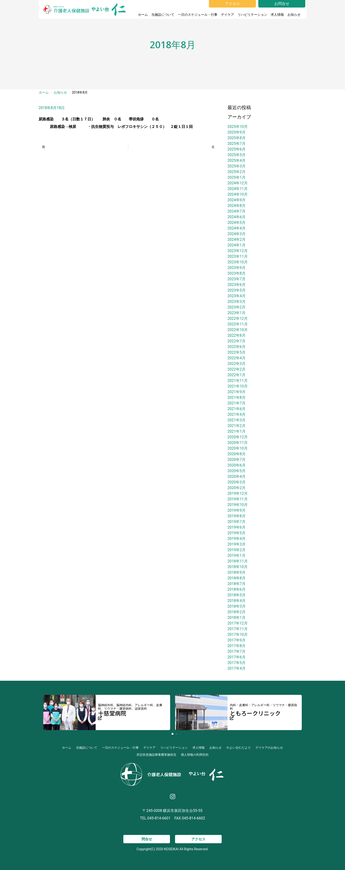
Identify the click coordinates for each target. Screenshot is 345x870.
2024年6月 (236, 217)
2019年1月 (236, 555)
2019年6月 (236, 527)
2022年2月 (236, 369)
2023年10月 (237, 262)
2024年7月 (236, 211)
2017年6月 (236, 657)
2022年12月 (237, 318)
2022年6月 (236, 346)
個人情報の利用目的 (194, 754)
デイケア (227, 14)
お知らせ (295, 14)
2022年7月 (236, 341)
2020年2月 (236, 488)
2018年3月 (236, 606)
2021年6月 (236, 409)
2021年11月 (237, 380)
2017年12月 (237, 623)
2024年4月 (236, 228)
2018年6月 (236, 589)
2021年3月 (236, 420)
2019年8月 (236, 516)
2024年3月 (236, 234)
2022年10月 (237, 330)
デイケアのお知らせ (269, 747)
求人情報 (277, 14)
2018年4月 (236, 600)
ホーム (143, 14)
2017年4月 (236, 668)
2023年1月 (236, 313)
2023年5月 (236, 290)
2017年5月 (236, 662)
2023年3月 (236, 301)
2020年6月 (236, 465)
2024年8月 (236, 205)
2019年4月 (236, 538)
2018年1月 (236, 617)
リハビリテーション (252, 14)
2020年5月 (236, 471)
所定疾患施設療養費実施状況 (156, 754)
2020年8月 (236, 454)
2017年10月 (237, 634)
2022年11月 (237, 324)
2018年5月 (236, 595)
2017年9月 (236, 640)
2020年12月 (237, 437)
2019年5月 (236, 533)
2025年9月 (236, 132)
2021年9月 (236, 392)
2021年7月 (236, 403)
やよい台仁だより (238, 747)
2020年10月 (237, 448)
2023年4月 (236, 296)
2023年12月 (237, 251)
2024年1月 (236, 245)
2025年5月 (236, 155)
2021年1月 (236, 431)
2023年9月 (236, 267)
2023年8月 (236, 273)
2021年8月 (236, 397)
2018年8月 (236, 578)
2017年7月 (236, 651)
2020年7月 (236, 459)
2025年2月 (236, 172)
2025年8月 (236, 138)
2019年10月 (237, 504)
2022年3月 (236, 363)
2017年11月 (237, 629)
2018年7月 (236, 583)
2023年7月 (236, 279)
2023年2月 (236, 307)
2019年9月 (236, 510)
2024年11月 (237, 188)
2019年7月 (236, 521)
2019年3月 (236, 544)
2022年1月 (236, 375)
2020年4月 (236, 476)
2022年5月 (236, 352)
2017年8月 (236, 646)
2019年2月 (236, 550)
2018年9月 (236, 572)
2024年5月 (236, 222)
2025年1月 (236, 177)
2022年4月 (236, 358)
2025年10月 (237, 126)
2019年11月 (237, 499)
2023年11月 (237, 256)
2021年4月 (236, 414)
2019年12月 (237, 493)
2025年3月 (236, 166)
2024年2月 (236, 239)
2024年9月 (236, 200)
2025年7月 (236, 143)
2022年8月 (236, 335)
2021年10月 (237, 386)
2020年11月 (237, 442)
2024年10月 (237, 194)
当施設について (162, 14)
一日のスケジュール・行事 (197, 14)
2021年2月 (236, 425)
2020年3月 (236, 482)
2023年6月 (236, 284)
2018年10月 (237, 567)
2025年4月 (236, 160)
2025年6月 (236, 149)
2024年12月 (237, 183)
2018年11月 (237, 561)
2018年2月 (236, 612)
